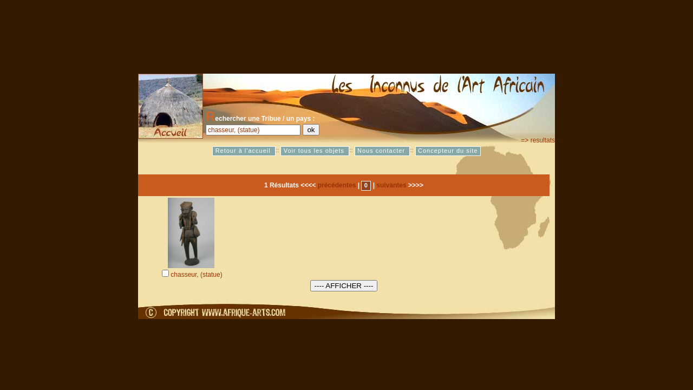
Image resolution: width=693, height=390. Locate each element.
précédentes (337, 185)
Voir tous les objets (315, 151)
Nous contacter (382, 151)
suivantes (391, 185)
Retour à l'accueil (244, 151)
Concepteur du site (448, 151)
